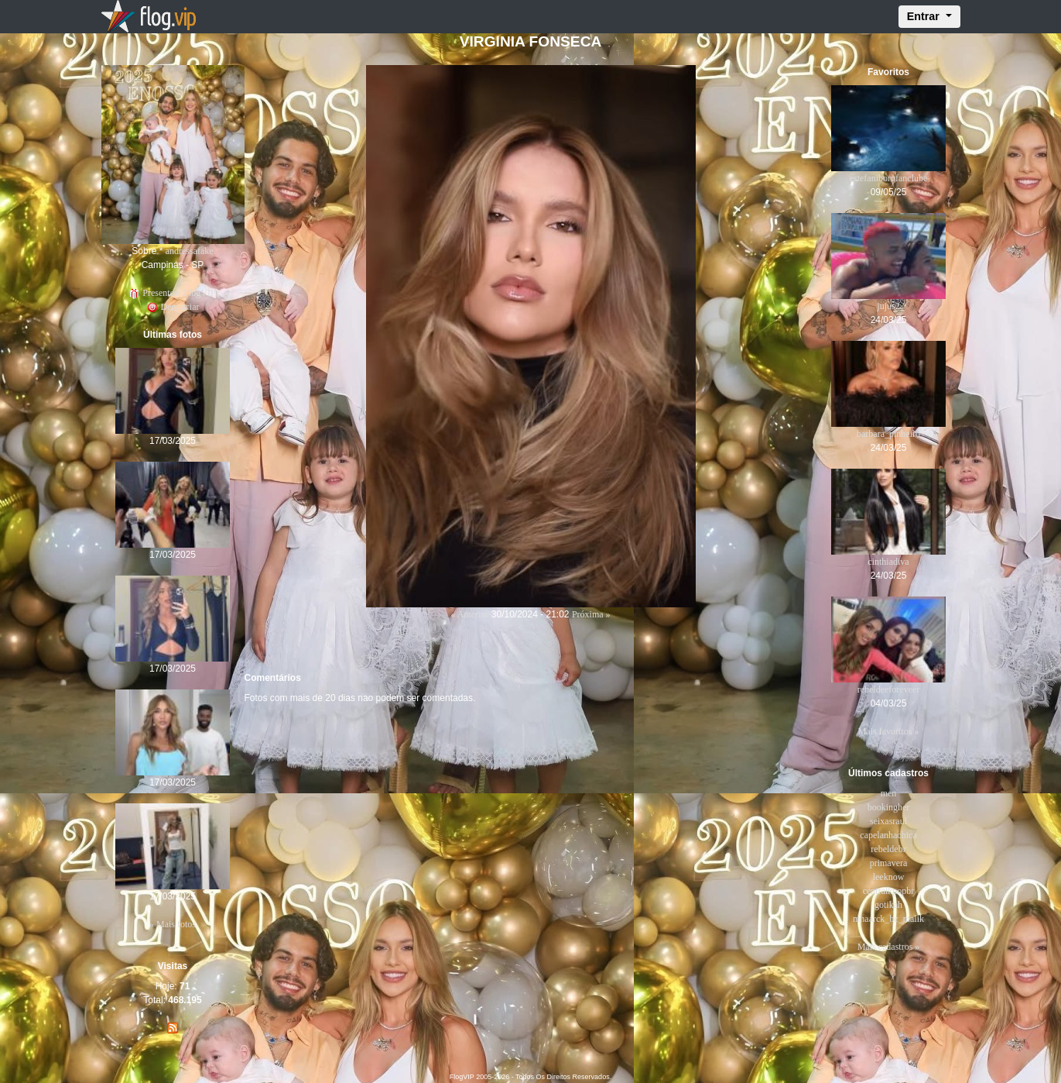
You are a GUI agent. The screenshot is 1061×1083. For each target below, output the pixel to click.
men (889, 793)
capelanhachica (888, 835)
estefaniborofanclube (889, 178)
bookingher (889, 807)
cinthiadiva (888, 561)
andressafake (190, 251)
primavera (889, 863)
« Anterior (469, 614)
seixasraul (888, 821)
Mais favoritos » (888, 731)
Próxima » (591, 614)
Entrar (925, 16)
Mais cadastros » (888, 946)
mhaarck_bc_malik (888, 918)
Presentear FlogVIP (172, 292)
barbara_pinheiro (888, 433)
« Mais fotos (172, 924)
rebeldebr (888, 849)
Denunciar (173, 306)
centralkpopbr (889, 890)
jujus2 (888, 306)
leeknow (889, 877)
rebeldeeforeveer (888, 689)
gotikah (888, 904)
